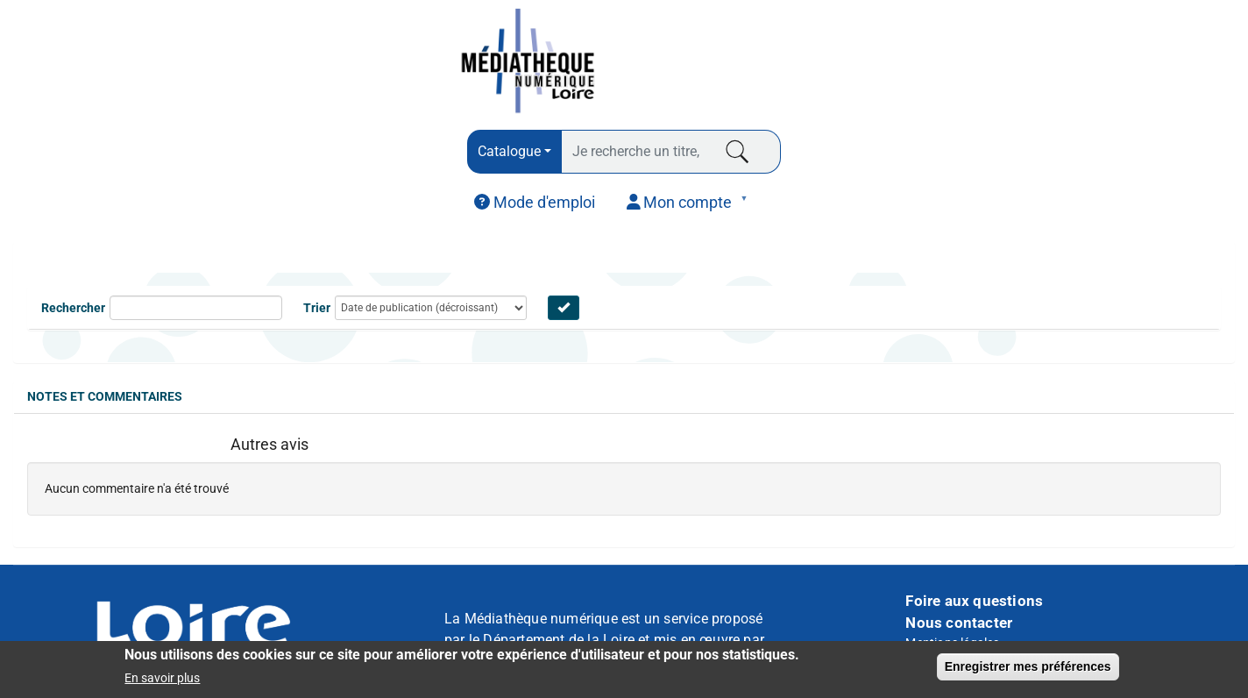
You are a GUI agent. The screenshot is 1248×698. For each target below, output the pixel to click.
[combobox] (514, 152)
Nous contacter (958, 622)
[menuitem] (534, 202)
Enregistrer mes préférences (1028, 666)
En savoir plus (162, 678)
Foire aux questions (974, 600)
